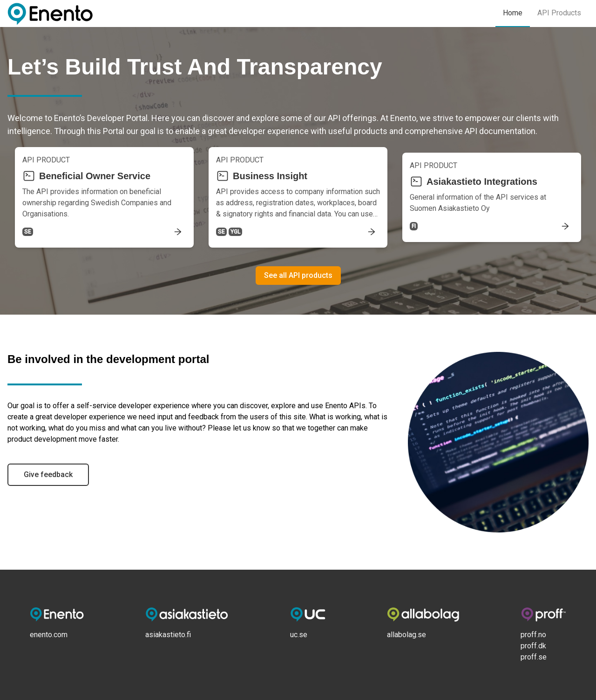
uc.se (298, 634)
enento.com (49, 634)
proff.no (533, 634)
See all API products (298, 275)
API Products (559, 12)
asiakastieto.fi (168, 634)
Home (512, 12)
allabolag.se (406, 634)
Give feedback (48, 474)
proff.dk (533, 645)
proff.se (534, 657)
